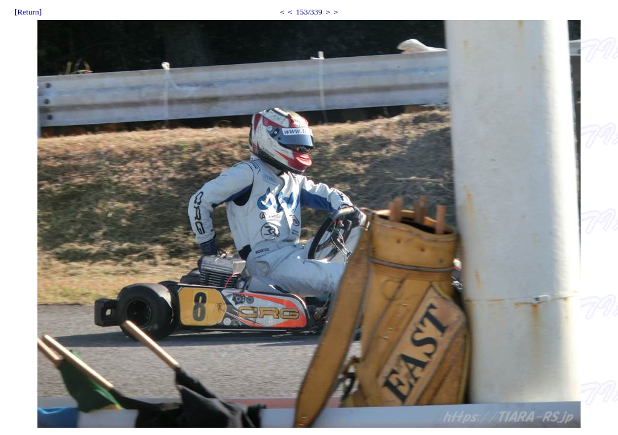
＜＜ (286, 11)
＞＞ (332, 11)
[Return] (28, 11)
